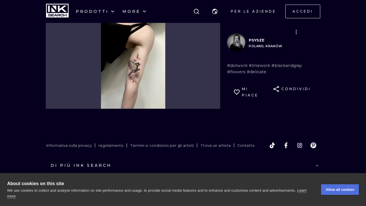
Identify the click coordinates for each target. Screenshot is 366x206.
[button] (215, 11)
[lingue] (215, 11)
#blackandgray (286, 65)
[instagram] (300, 145)
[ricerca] (196, 11)
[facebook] (286, 145)
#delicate (256, 71)
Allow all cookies (340, 190)
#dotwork (238, 65)
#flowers (237, 71)
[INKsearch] (57, 11)
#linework (260, 65)
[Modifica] (296, 32)
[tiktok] (272, 145)
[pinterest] (313, 145)
